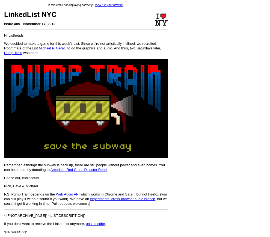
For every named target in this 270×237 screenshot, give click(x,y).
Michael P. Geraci (52, 48)
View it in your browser (109, 5)
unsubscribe (95, 224)
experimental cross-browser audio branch (122, 199)
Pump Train (13, 53)
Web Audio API (68, 194)
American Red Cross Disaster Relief (79, 170)
